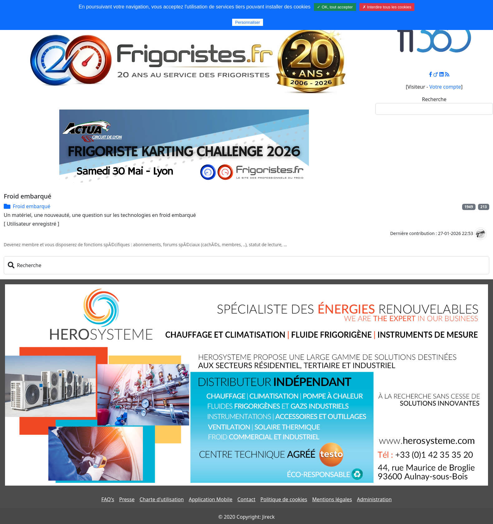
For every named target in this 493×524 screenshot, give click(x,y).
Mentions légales (332, 499)
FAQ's (107, 499)
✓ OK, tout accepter (335, 7)
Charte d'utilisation (161, 499)
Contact (246, 499)
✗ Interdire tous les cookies (387, 7)
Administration (374, 499)
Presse (126, 499)
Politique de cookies (284, 499)
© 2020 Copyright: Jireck (246, 516)
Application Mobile (210, 499)
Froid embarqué (31, 206)
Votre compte (445, 86)
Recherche (434, 99)
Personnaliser (247, 22)
